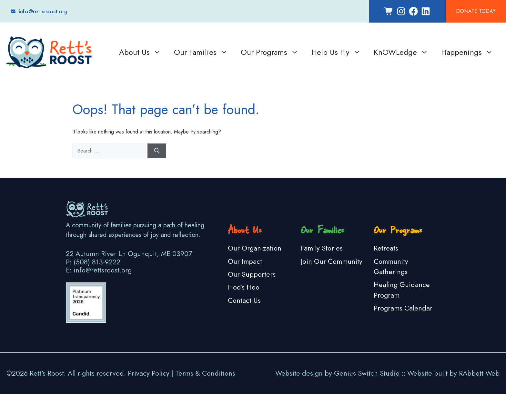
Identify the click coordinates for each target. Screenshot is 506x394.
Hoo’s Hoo (243, 287)
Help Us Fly (336, 52)
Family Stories (322, 248)
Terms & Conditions (205, 373)
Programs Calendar (403, 308)
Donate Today (476, 11)
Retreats (386, 248)
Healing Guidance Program (402, 290)
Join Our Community (331, 261)
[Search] (156, 150)
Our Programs (270, 52)
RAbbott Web (479, 373)
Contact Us (244, 300)
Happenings (467, 52)
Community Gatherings (391, 266)
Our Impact (245, 261)
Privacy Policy (148, 373)
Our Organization (254, 248)
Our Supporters (252, 274)
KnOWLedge (401, 52)
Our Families (201, 52)
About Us (140, 52)
